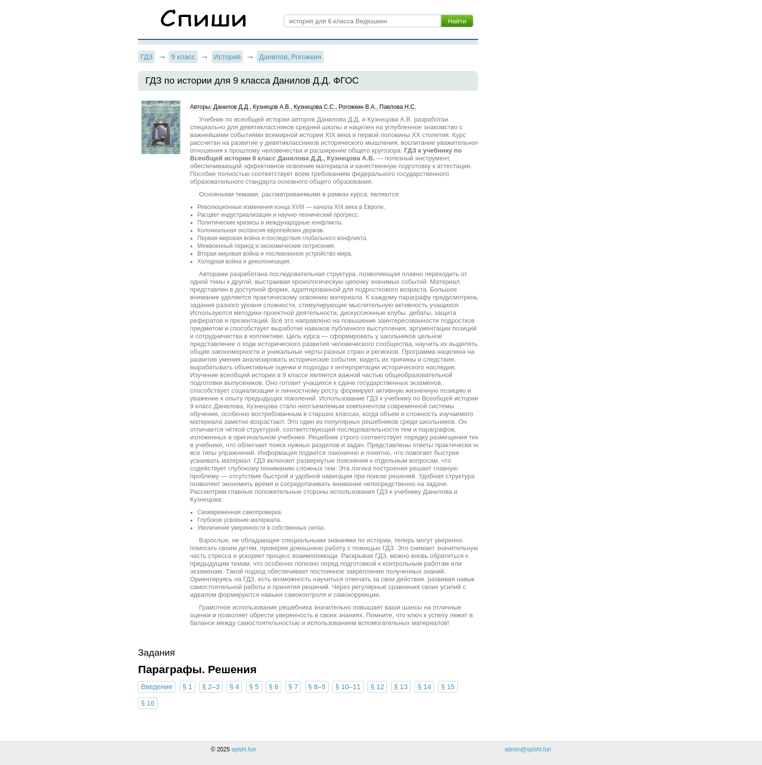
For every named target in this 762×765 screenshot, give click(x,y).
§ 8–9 (317, 687)
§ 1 (187, 687)
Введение (157, 687)
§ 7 (293, 687)
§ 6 (273, 687)
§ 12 (377, 687)
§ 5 (254, 687)
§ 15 (447, 687)
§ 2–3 (211, 687)
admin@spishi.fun (527, 749)
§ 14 (424, 687)
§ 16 (148, 703)
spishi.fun (243, 749)
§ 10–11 (348, 687)
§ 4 (234, 687)
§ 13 (401, 687)
